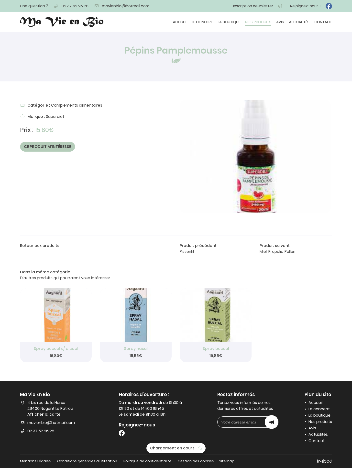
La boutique (229, 21)
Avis (280, 21)
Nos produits (258, 21)
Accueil (180, 21)
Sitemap (226, 461)
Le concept (202, 21)
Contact (323, 21)
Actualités (299, 21)
